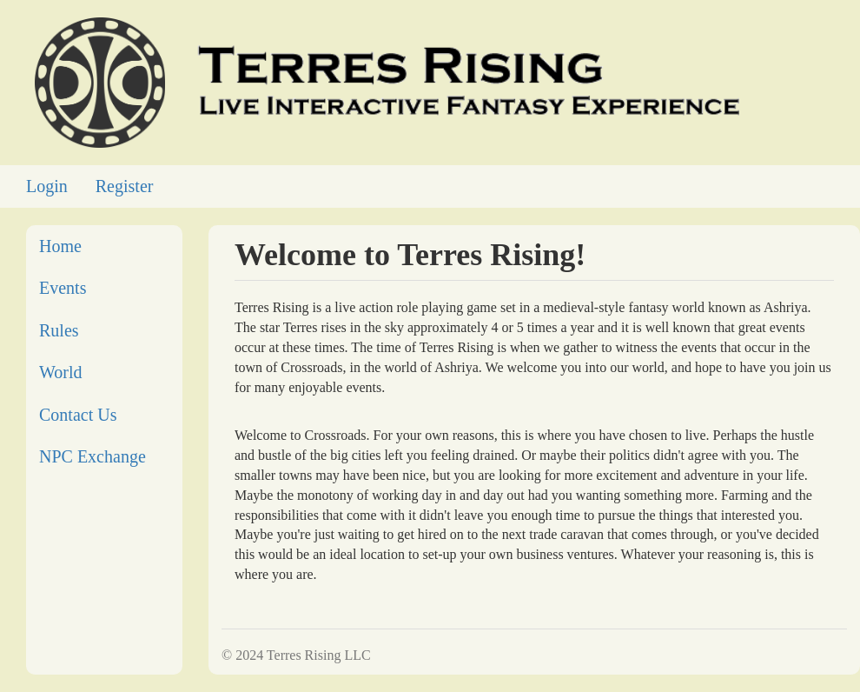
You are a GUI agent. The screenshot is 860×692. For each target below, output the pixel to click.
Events (62, 287)
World (61, 372)
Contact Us (77, 414)
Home (60, 246)
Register (125, 186)
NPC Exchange (92, 456)
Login (47, 186)
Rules (59, 330)
